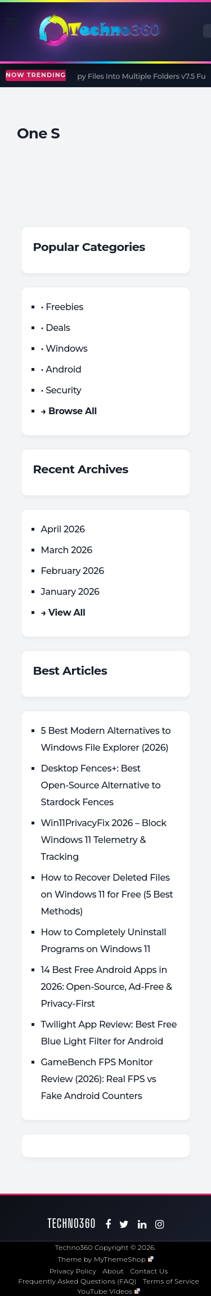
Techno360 (72, 1223)
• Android (61, 369)
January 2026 (70, 591)
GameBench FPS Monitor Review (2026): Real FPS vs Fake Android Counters (98, 1079)
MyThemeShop (124, 1259)
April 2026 (63, 529)
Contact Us (149, 1271)
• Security (61, 390)
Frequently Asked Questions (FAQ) (77, 1281)
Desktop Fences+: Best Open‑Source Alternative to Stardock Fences (101, 785)
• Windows (64, 348)
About (113, 1271)
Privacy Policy (73, 1271)
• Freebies (62, 307)
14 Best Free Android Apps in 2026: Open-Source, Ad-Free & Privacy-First (106, 987)
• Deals (55, 327)
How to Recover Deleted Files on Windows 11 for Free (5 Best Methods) (107, 894)
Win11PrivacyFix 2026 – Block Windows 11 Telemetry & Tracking (104, 840)
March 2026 (66, 550)
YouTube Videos (109, 1291)
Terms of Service (171, 1281)
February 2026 (72, 571)
